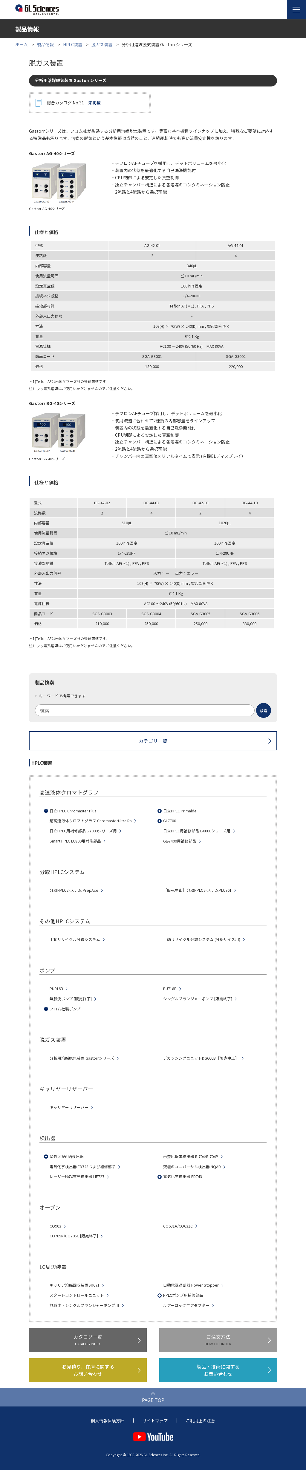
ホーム (21, 44)
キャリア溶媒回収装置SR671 (75, 1285)
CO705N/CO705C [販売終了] (74, 1236)
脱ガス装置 (101, 44)
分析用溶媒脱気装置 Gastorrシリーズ (82, 1058)
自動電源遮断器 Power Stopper (191, 1285)
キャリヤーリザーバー (69, 1107)
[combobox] (153, 710)
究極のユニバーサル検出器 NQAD (192, 1166)
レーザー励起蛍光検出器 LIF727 (77, 1176)
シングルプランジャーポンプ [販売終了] (197, 998)
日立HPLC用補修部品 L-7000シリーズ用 (83, 831)
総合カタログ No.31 (74, 102)
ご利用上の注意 (200, 1420)
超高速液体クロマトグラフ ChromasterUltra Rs (90, 820)
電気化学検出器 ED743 (182, 1176)
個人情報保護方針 (107, 1420)
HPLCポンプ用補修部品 (183, 1295)
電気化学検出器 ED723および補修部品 (83, 1166)
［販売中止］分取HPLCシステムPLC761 (197, 890)
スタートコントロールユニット (77, 1295)
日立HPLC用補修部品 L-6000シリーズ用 (196, 831)
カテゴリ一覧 (153, 740)
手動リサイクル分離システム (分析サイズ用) (201, 939)
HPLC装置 (72, 44)
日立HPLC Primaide (180, 811)
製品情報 (45, 44)
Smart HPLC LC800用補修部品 (75, 841)
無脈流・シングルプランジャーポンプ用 (84, 1305)
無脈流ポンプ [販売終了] (71, 998)
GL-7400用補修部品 (179, 841)
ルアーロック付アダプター (186, 1305)
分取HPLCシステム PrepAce (74, 890)
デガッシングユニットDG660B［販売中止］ (201, 1058)
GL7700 (169, 820)
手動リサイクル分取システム (75, 939)
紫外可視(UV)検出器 (67, 1156)
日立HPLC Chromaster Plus (73, 811)
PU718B (170, 988)
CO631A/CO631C (178, 1226)
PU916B (56, 988)
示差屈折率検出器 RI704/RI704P (190, 1156)
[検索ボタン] (263, 710)
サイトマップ (155, 1420)
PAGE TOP (153, 1399)
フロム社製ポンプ (65, 1009)
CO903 (55, 1226)
